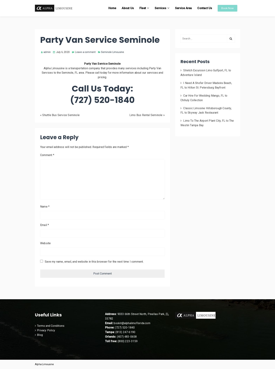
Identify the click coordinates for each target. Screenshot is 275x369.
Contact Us (204, 8)
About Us (128, 8)
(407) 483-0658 (127, 336)
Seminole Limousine (112, 52)
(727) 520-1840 (125, 327)
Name (44, 206)
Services (160, 8)
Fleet (142, 8)
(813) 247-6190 (125, 332)
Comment (47, 155)
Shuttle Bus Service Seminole (61, 115)
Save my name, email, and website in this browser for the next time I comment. (94, 261)
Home (112, 8)
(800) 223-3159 (128, 341)
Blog (40, 335)
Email (44, 225)
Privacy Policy (46, 330)
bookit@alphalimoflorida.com (131, 323)
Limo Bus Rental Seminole (146, 115)
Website (45, 243)
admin (46, 52)
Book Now (227, 8)
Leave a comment (85, 52)
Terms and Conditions (50, 325)
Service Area (183, 8)
